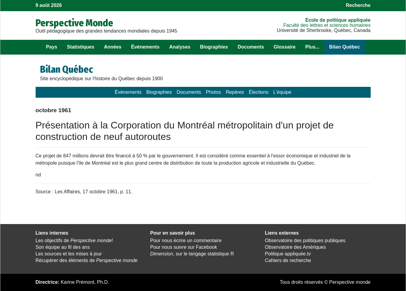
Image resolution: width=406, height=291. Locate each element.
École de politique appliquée (337, 20)
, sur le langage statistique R (192, 253)
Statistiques (80, 46)
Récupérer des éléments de (87, 260)
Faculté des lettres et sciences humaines (326, 25)
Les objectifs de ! (74, 240)
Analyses (179, 46)
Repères (235, 92)
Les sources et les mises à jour (69, 253)
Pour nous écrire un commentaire (186, 240)
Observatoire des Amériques (295, 247)
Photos (213, 92)
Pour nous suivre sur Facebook (183, 247)
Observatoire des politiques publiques (305, 240)
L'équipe (282, 92)
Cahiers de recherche (288, 260)
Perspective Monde (74, 23)
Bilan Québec (344, 46)
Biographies (214, 46)
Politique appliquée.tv (288, 253)
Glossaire (284, 46)
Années (112, 46)
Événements (145, 46)
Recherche (358, 5)
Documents (251, 46)
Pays (51, 46)
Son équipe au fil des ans (63, 247)
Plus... (312, 46)
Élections (258, 92)
